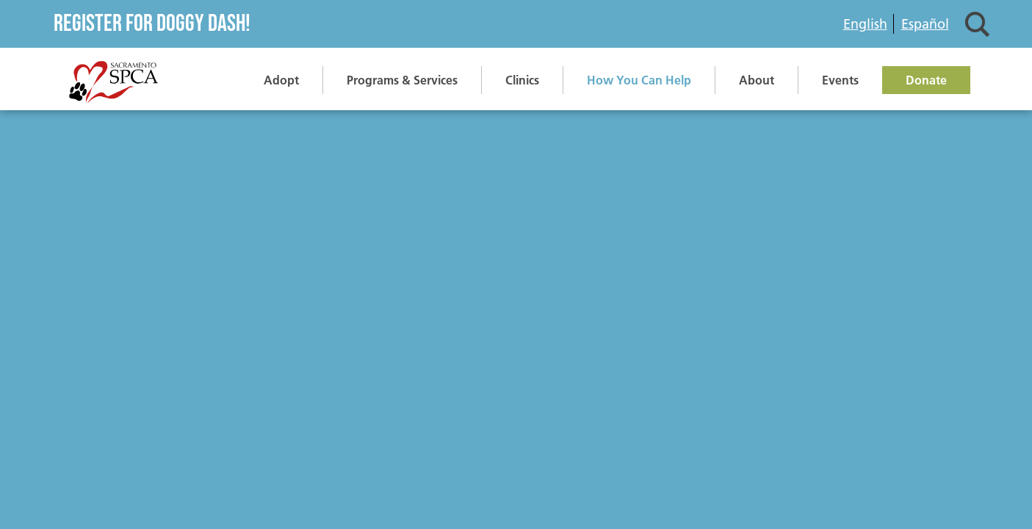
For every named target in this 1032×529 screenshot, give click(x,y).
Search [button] (977, 23)
